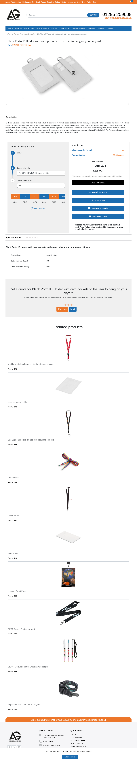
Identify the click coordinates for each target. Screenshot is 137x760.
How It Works (40, 2)
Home (9, 34)
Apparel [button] (11, 28)
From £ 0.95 (12, 709)
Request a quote (98, 216)
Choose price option (24, 168)
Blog (94, 2)
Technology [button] (101, 28)
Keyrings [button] (54, 28)
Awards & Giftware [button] (22, 28)
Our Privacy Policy (84, 2)
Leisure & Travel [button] (65, 28)
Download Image (98, 192)
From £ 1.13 (12, 558)
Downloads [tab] (32, 237)
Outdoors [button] (91, 28)
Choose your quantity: (24, 180)
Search (93, 15)
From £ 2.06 (12, 672)
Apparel (16, 34)
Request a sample (98, 208)
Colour (19, 153)
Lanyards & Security (28, 34)
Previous (62, 309)
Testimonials (16, 2)
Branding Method (53, 2)
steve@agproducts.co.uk (118, 17)
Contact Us (71, 2)
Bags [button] (33, 28)
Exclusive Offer (28, 2)
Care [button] (38, 28)
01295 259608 (117, 14)
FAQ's (64, 2)
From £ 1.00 (12, 445)
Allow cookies (70, 757)
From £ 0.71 (12, 369)
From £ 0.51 (12, 407)
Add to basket (98, 182)
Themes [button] (110, 28)
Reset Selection (38, 209)
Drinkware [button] (45, 28)
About (7, 2)
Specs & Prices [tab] (13, 237)
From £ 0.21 (12, 596)
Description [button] (11, 117)
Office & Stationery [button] (80, 28)
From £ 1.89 (12, 520)
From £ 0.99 (12, 482)
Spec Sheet (98, 200)
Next (72, 309)
